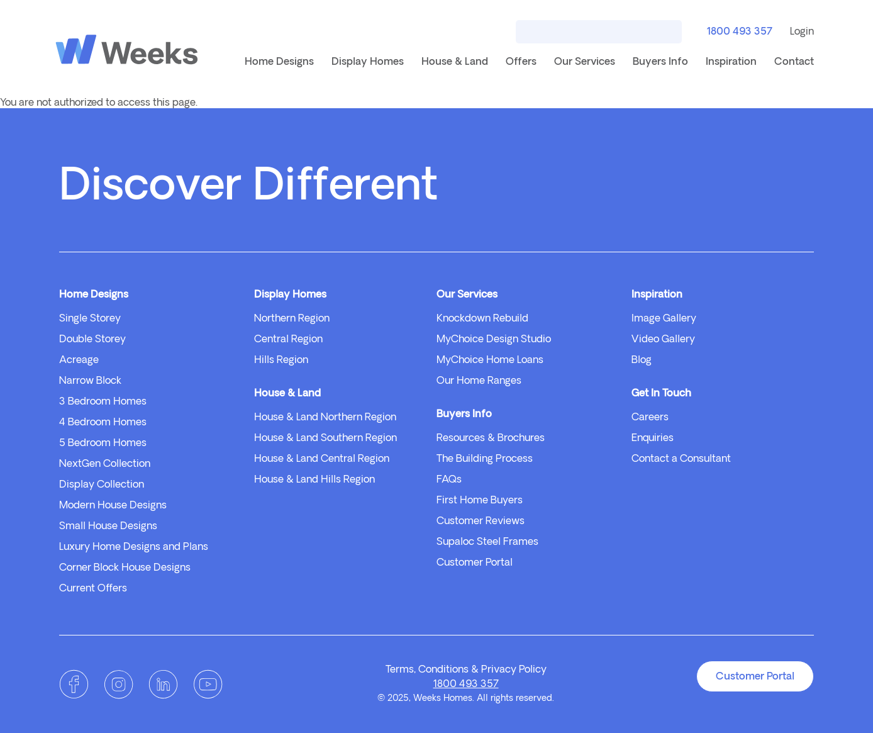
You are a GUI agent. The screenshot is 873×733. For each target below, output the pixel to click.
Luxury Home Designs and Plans (133, 547)
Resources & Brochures (490, 439)
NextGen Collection (104, 464)
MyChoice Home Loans (489, 360)
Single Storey (90, 319)
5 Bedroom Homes (103, 444)
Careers (650, 418)
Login (802, 32)
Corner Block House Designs (125, 568)
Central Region (288, 340)
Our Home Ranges (478, 381)
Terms (400, 670)
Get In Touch (661, 394)
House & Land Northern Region (325, 418)
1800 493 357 (737, 32)
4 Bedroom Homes (103, 423)
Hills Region (281, 360)
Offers (521, 62)
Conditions (443, 670)
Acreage (79, 360)
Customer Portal (474, 563)
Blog (641, 360)
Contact (794, 62)
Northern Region (292, 319)
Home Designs (279, 62)
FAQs (449, 480)
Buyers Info (660, 62)
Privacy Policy (514, 670)
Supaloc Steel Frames (487, 542)
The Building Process (484, 459)
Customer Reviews (480, 522)
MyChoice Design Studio (493, 340)
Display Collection (101, 485)
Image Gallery (663, 319)
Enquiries (652, 439)
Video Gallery (663, 340)
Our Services (584, 62)
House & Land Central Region (321, 459)
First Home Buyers (479, 501)
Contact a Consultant (681, 459)
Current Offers (93, 589)
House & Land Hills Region (314, 480)
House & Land (454, 62)
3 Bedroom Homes (103, 402)
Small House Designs (108, 527)
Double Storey (92, 340)
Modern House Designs (113, 506)
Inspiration (731, 62)
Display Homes (367, 62)
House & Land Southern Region (325, 439)
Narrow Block (90, 381)
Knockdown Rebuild (482, 319)
